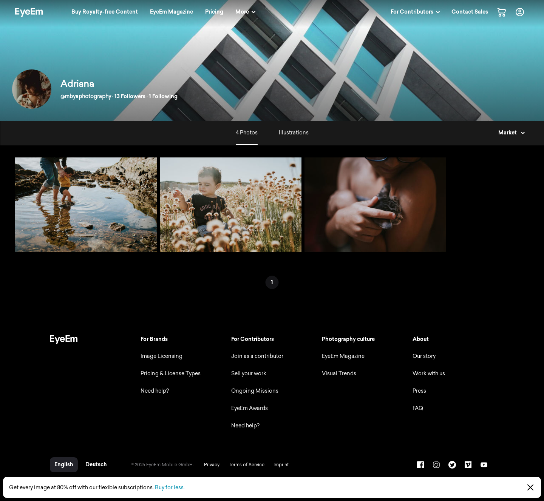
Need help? (155, 391)
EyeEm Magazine (343, 356)
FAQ (418, 408)
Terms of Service (246, 464)
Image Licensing (161, 356)
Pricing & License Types (171, 373)
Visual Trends (339, 373)
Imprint (281, 464)
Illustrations (294, 132)
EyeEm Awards (249, 408)
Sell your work (248, 373)
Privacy (211, 464)
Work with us (429, 373)
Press (419, 391)
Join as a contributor (257, 356)
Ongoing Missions (254, 391)
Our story (424, 356)
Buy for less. (170, 487)
